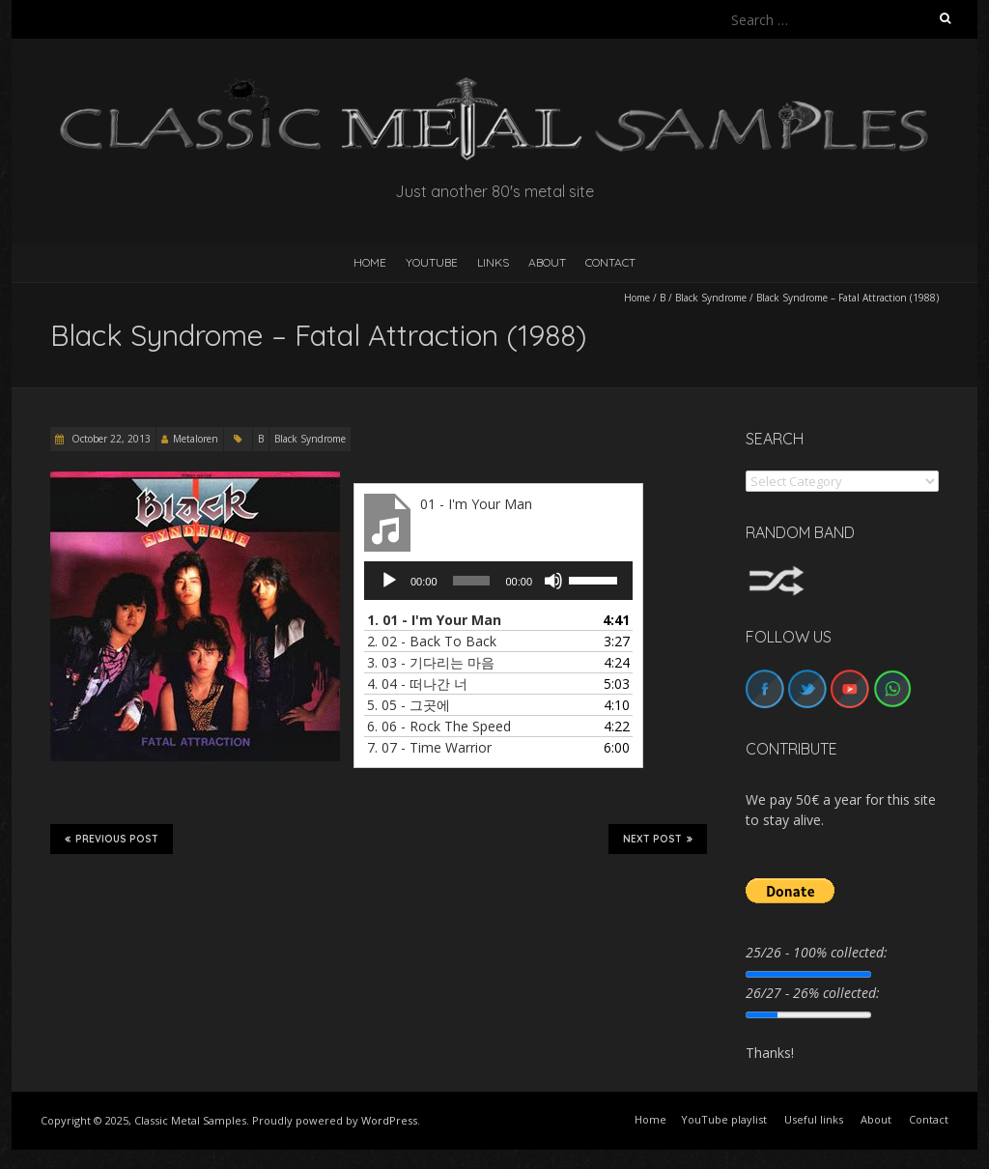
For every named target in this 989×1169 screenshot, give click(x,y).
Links (493, 262)
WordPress (389, 1120)
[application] (498, 580)
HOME (369, 262)
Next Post (657, 838)
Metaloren (195, 438)
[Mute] (553, 580)
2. (431, 641)
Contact (610, 262)
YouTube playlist (724, 1119)
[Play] (389, 580)
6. (439, 726)
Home (637, 297)
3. (430, 662)
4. (417, 683)
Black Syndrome (711, 297)
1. (434, 620)
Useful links (813, 1119)
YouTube (432, 262)
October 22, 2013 (110, 438)
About (547, 262)
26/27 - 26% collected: (813, 993)
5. (408, 705)
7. (429, 747)
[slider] (472, 580)
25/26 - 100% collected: (817, 952)
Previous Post (111, 838)
